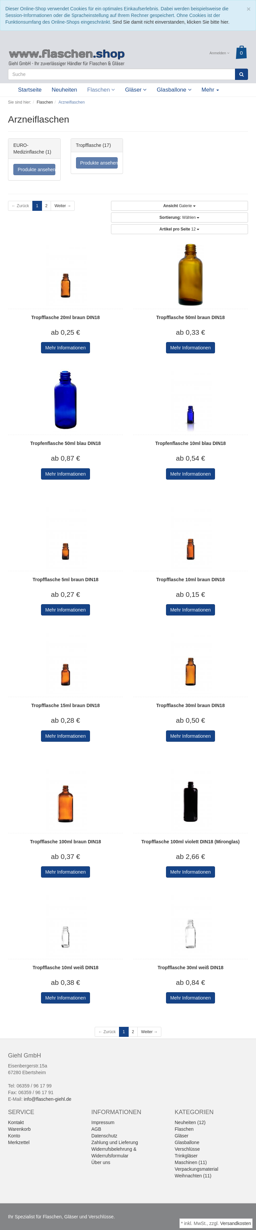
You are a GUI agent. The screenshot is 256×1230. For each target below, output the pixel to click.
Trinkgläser (186, 1155)
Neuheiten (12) (190, 1122)
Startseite (30, 90)
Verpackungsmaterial (196, 1169)
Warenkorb (19, 1129)
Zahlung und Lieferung (114, 1142)
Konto (14, 1135)
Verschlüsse (187, 1149)
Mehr (210, 90)
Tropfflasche (88, 145)
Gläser (136, 90)
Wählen (179, 217)
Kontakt (16, 1122)
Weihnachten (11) (193, 1175)
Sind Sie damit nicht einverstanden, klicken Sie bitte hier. (170, 22)
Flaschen (101, 90)
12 (179, 229)
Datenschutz (104, 1135)
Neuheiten (64, 90)
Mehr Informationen (65, 347)
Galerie (179, 206)
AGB (96, 1129)
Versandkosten (235, 1223)
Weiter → (62, 206)
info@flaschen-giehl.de (47, 1099)
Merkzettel (19, 1142)
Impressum (102, 1122)
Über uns (100, 1162)
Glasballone (174, 90)
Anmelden (220, 53)
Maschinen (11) (191, 1162)
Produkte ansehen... (36, 169)
